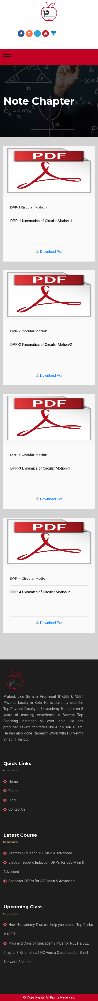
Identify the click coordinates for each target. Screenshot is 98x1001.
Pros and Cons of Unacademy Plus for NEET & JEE (46, 943)
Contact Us (14, 809)
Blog (9, 800)
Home (10, 781)
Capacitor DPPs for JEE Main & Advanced (39, 881)
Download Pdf (51, 252)
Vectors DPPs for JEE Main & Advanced (37, 853)
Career (11, 791)
